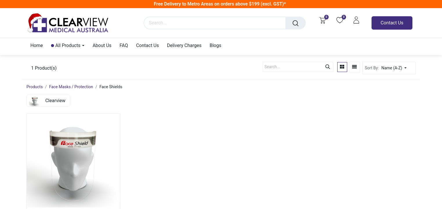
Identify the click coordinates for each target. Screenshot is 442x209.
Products (34, 86)
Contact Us (392, 23)
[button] (397, 68)
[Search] (295, 23)
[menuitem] (38, 45)
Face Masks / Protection (71, 86)
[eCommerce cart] (322, 20)
